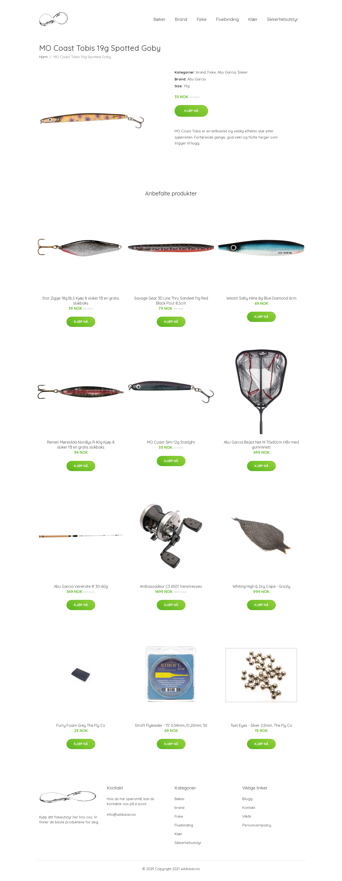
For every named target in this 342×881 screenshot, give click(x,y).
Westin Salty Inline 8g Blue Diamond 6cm (261, 302)
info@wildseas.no (121, 818)
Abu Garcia (227, 76)
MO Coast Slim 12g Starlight (171, 446)
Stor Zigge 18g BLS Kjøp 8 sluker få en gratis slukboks (80, 305)
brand (181, 21)
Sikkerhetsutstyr (282, 21)
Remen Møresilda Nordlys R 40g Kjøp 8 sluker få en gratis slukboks (80, 449)
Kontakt (248, 811)
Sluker (243, 76)
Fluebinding (227, 21)
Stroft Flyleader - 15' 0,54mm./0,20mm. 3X (171, 729)
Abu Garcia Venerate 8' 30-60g (81, 590)
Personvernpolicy (256, 829)
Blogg (247, 803)
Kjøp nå (191, 115)
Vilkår (247, 820)
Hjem (43, 61)
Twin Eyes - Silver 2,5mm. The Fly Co (261, 729)
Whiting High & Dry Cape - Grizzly (261, 590)
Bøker (159, 21)
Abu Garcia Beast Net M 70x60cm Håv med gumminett (261, 449)
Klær (252, 21)
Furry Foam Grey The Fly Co (80, 729)
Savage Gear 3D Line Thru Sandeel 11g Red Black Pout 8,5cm (171, 305)
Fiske (201, 21)
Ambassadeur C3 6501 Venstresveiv (171, 590)
